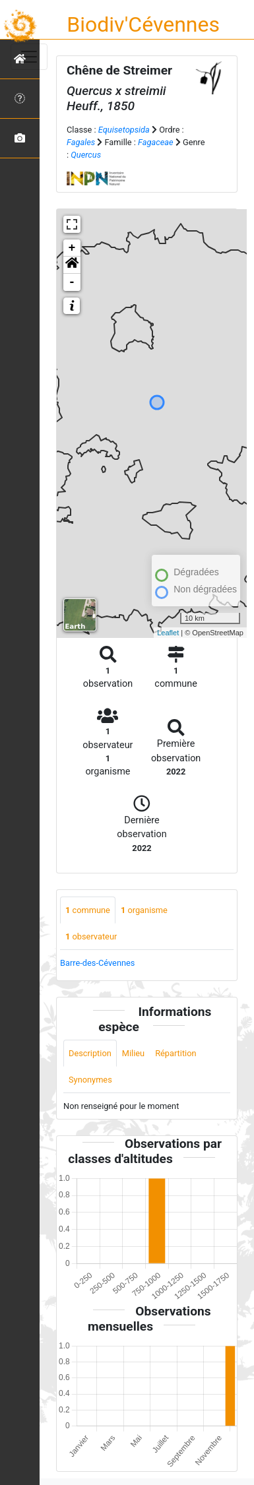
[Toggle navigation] (29, 57)
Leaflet (168, 633)
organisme (144, 910)
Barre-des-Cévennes (97, 963)
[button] (71, 265)
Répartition (175, 1053)
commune (87, 910)
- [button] (72, 282)
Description (90, 1053)
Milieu (133, 1053)
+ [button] (72, 248)
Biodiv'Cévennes (143, 24)
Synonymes (90, 1080)
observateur (91, 936)
